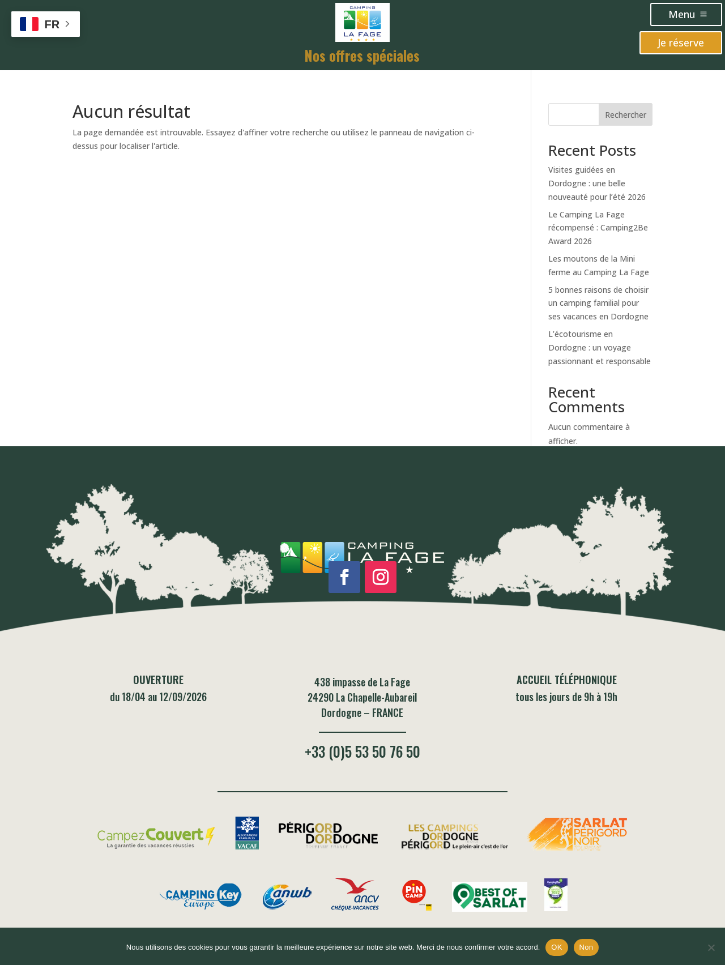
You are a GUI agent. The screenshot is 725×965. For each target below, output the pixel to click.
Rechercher (625, 114)
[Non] (711, 947)
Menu (682, 14)
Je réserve (681, 42)
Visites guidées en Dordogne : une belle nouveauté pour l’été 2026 (597, 183)
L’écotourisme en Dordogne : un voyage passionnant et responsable (599, 347)
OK (556, 947)
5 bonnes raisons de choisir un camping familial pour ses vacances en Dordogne (598, 303)
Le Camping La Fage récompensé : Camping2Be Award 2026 (598, 228)
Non (586, 947)
